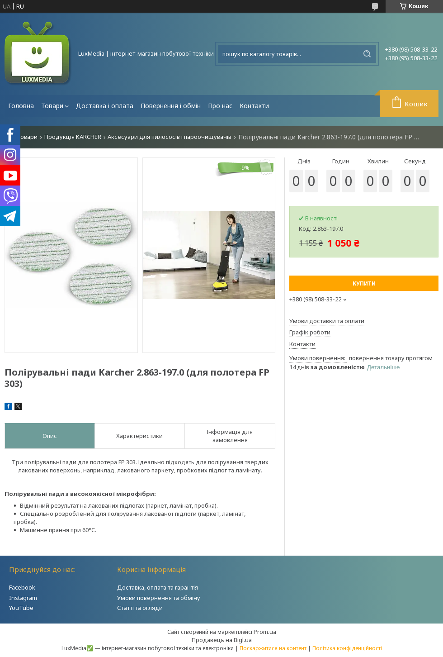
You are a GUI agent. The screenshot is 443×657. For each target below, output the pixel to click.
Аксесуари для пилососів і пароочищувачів (169, 137)
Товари (52, 105)
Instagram (23, 598)
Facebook (22, 587)
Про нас (220, 105)
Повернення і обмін (171, 105)
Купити (364, 283)
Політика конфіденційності (347, 648)
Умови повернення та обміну (158, 598)
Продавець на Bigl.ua (222, 640)
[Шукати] (367, 54)
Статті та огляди (140, 608)
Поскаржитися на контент (273, 648)
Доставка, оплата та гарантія (157, 587)
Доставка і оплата (104, 105)
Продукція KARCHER (72, 137)
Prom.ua (265, 632)
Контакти (254, 105)
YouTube (21, 608)
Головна (21, 105)
